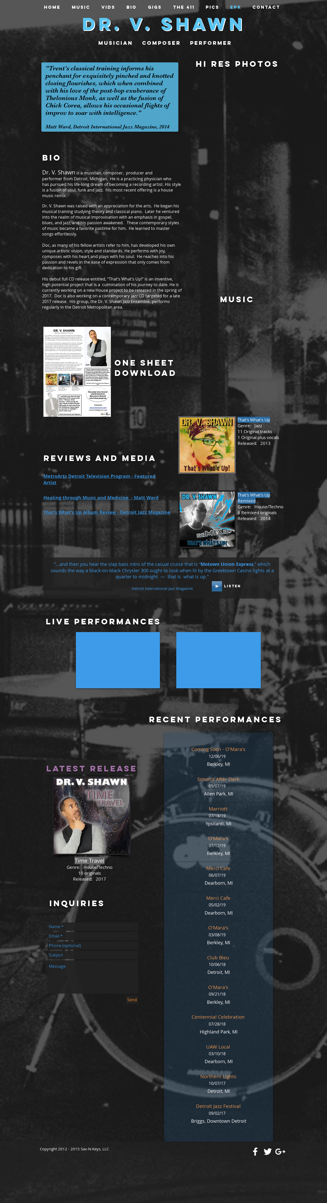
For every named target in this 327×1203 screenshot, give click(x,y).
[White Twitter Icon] (267, 1151)
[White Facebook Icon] (255, 1151)
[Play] (217, 586)
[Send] (132, 1000)
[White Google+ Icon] (280, 1151)
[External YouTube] (117, 660)
